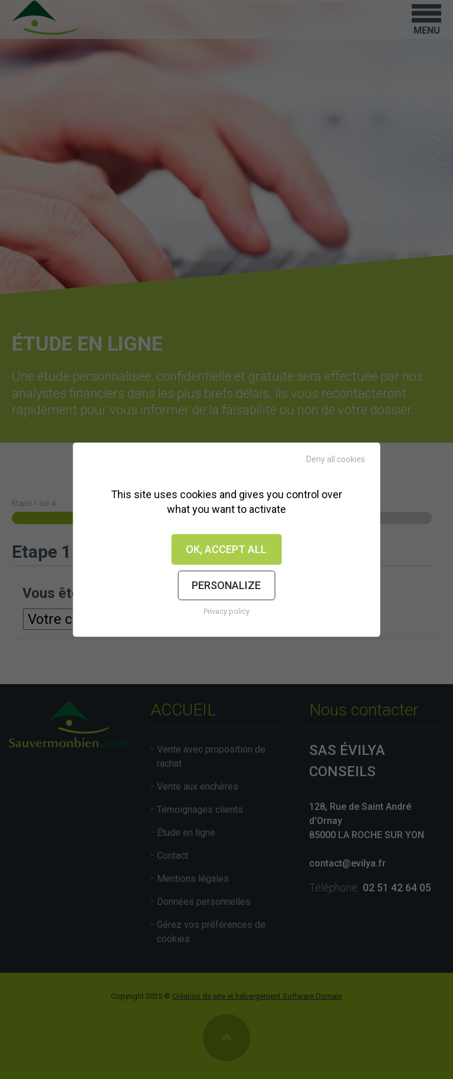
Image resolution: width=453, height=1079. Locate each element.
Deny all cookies (335, 459)
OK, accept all (226, 549)
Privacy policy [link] (226, 610)
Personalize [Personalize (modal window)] (226, 585)
